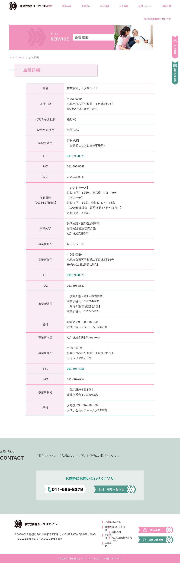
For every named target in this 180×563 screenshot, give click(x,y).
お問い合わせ (145, 6)
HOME (49, 6)
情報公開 (166, 6)
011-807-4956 (76, 368)
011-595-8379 (76, 156)
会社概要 (104, 6)
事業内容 (66, 6)
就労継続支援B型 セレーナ (157, 18)
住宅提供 (85, 6)
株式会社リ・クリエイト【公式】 (86, 558)
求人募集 (123, 6)
